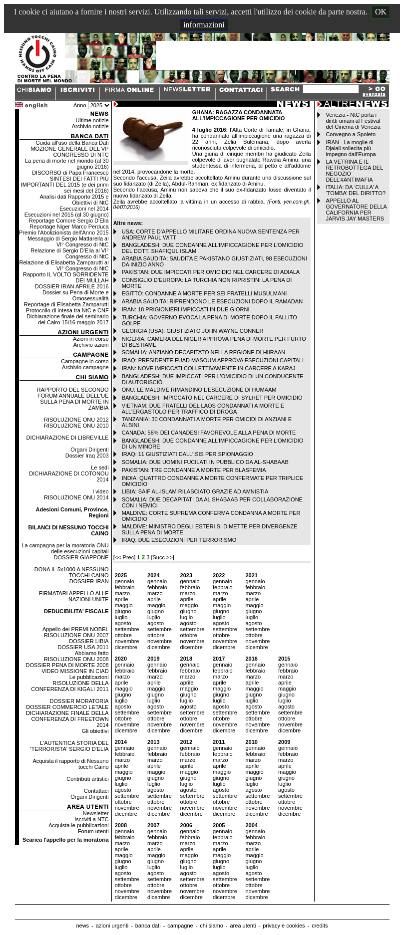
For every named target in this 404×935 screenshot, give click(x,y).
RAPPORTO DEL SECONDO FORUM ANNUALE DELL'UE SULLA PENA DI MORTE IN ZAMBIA (73, 399)
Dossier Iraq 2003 (87, 456)
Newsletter (96, 813)
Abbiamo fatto (92, 653)
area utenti (243, 926)
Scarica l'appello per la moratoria (65, 840)
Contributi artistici (87, 779)
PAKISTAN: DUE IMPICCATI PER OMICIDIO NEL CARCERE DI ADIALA (211, 272)
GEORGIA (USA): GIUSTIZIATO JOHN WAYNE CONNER (193, 331)
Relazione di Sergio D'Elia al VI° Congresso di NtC (69, 253)
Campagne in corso (84, 361)
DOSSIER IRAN (89, 581)
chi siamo (211, 926)
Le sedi (99, 467)
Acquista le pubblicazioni (78, 825)
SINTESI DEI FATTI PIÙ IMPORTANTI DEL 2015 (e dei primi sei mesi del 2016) (65, 185)
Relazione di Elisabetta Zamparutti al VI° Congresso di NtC (63, 265)
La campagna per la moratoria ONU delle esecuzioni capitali (64, 548)
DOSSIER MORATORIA (78, 701)
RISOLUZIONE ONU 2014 (76, 497)
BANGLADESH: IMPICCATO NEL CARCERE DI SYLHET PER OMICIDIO (212, 398)
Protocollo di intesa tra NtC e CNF (67, 310)
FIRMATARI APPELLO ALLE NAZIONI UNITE (74, 596)
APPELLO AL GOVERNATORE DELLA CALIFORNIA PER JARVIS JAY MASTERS (356, 210)
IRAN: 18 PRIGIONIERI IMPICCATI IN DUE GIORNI (186, 309)
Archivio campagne (85, 367)
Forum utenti (93, 831)
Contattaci (96, 791)
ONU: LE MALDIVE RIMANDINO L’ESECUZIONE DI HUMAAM (199, 390)
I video (100, 491)
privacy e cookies (284, 926)
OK (381, 11)
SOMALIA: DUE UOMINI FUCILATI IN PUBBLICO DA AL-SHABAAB (205, 462)
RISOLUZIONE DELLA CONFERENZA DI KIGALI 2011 (69, 686)
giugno (123, 611)
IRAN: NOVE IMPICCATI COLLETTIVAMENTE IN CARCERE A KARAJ (209, 368)
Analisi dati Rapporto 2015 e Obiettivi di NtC (73, 200)
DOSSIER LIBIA (88, 641)
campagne (180, 926)
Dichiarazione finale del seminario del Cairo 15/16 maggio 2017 (67, 319)
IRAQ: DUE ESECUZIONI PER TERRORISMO (179, 540)
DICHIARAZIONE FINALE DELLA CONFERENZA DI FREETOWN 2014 (67, 719)
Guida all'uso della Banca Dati (71, 143)
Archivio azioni (91, 345)
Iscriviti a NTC (91, 819)
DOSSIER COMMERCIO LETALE (67, 707)
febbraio (125, 587)
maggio (124, 605)
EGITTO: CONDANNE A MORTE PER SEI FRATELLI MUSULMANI (204, 293)
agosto (123, 623)
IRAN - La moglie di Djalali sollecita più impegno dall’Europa (351, 148)
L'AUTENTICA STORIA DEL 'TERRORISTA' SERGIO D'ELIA (69, 746)
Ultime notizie (92, 120)
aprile (121, 599)
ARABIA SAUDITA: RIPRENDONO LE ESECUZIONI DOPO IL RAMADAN (212, 301)
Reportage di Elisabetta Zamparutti (66, 304)
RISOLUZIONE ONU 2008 (76, 659)
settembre (127, 629)
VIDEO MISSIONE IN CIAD (74, 671)
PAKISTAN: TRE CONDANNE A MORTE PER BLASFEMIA (194, 470)
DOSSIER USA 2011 (83, 647)
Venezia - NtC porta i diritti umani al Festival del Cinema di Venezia (353, 121)
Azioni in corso (91, 339)
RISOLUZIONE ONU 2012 (76, 420)
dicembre (126, 647)
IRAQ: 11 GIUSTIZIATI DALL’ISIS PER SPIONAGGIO (187, 454)
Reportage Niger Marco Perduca (68, 227)
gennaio (124, 581)
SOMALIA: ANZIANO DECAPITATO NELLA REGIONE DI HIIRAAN (204, 352)
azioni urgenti (112, 926)
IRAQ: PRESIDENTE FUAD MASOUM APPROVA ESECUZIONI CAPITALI (213, 360)
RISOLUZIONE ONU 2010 (76, 426)
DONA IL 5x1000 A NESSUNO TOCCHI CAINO (71, 572)
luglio (121, 617)
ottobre (123, 635)
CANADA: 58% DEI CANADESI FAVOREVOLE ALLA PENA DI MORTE (209, 433)
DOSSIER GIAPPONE (81, 557)
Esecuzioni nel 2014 (83, 209)
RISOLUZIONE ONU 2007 (76, 635)
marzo (122, 593)
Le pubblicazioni (89, 677)
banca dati (148, 926)
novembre (127, 641)
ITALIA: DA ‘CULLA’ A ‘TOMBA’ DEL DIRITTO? (356, 190)
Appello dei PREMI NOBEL (75, 629)
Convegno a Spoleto (351, 134)
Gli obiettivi (95, 731)
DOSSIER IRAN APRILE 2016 (72, 286)
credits (320, 926)
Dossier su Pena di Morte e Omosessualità (75, 295)
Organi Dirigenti (89, 450)
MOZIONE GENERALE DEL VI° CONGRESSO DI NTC (69, 152)
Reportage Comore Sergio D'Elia (69, 221)
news (82, 926)
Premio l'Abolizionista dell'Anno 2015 (64, 232)
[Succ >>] (162, 557)
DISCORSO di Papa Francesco (70, 173)
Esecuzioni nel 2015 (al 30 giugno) (66, 215)
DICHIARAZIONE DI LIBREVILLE (67, 438)
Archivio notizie (90, 126)
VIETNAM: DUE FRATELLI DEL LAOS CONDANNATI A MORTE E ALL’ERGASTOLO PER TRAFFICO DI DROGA (203, 409)
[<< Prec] (125, 557)
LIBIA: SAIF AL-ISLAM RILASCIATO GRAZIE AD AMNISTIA (195, 491)
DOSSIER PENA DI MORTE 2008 (67, 665)
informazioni (204, 24)
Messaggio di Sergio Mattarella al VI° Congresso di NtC (68, 241)
